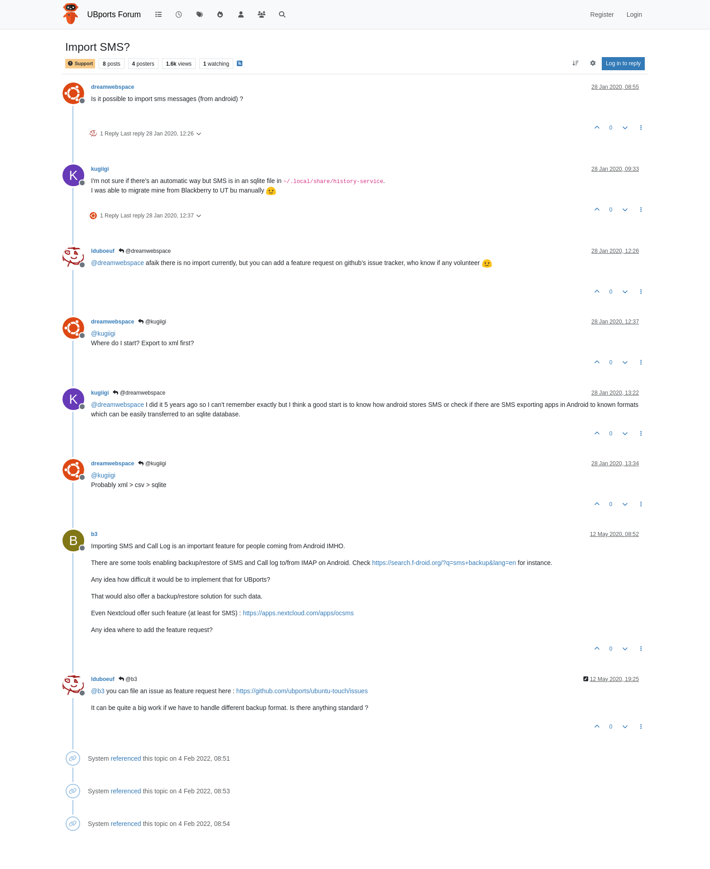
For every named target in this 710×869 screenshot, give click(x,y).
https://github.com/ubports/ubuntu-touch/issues (302, 691)
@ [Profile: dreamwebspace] (117, 262)
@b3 (128, 679)
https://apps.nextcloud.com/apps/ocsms (298, 613)
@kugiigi (152, 322)
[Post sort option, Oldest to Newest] (575, 63)
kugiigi (100, 169)
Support (80, 64)
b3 (94, 534)
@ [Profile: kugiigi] (103, 333)
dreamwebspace (112, 87)
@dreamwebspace (145, 251)
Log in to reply (623, 63)
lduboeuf (103, 251)
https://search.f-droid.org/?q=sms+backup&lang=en (444, 562)
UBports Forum (114, 14)
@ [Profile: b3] (98, 691)
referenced (126, 758)
